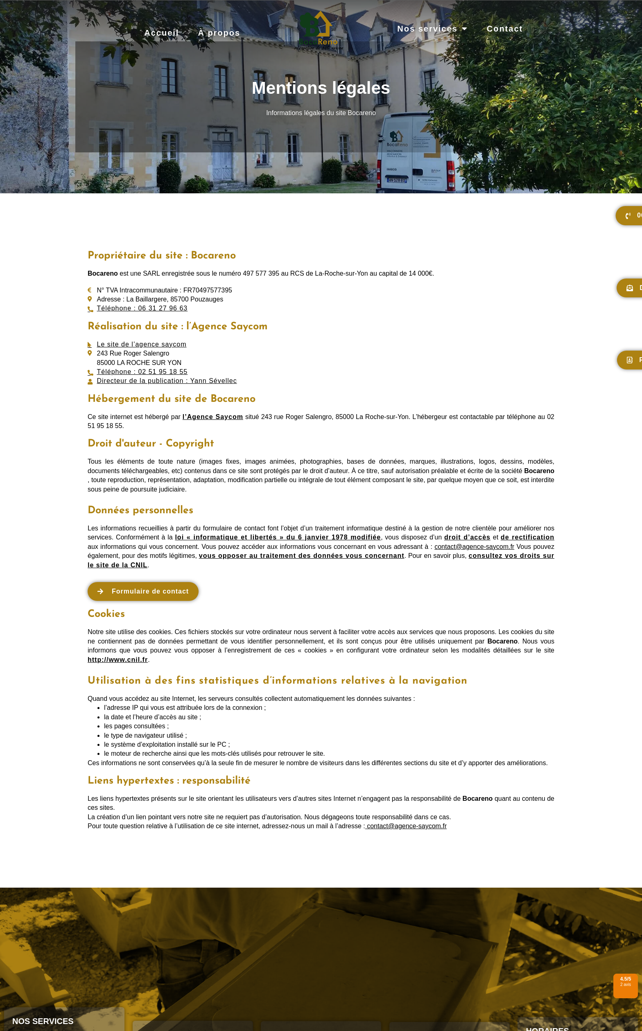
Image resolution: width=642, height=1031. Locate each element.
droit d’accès (467, 537)
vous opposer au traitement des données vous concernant (302, 555)
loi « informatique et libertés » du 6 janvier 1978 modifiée (278, 537)
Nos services (432, 28)
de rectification (527, 537)
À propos (219, 32)
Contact (505, 28)
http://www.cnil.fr (118, 659)
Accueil (161, 32)
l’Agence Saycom (213, 416)
